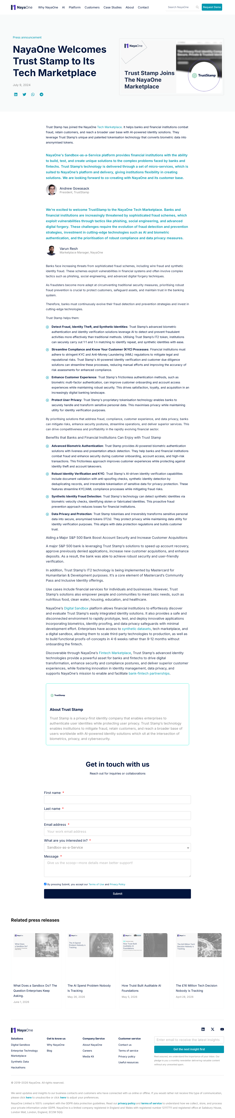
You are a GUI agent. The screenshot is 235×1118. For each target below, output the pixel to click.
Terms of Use (96, 884)
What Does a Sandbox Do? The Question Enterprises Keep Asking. (35, 991)
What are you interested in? (66, 840)
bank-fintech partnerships (149, 673)
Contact (143, 7)
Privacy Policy (117, 884)
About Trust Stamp (66, 709)
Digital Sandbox (76, 608)
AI (63, 7)
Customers (92, 7)
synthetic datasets (136, 629)
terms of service (151, 1103)
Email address (55, 824)
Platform (75, 7)
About (130, 7)
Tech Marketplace (109, 127)
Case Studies (113, 7)
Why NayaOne (48, 7)
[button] (16, 94)
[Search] (197, 7)
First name (53, 793)
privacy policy (126, 1103)
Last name (52, 809)
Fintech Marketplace (115, 653)
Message (51, 856)
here (29, 1097)
